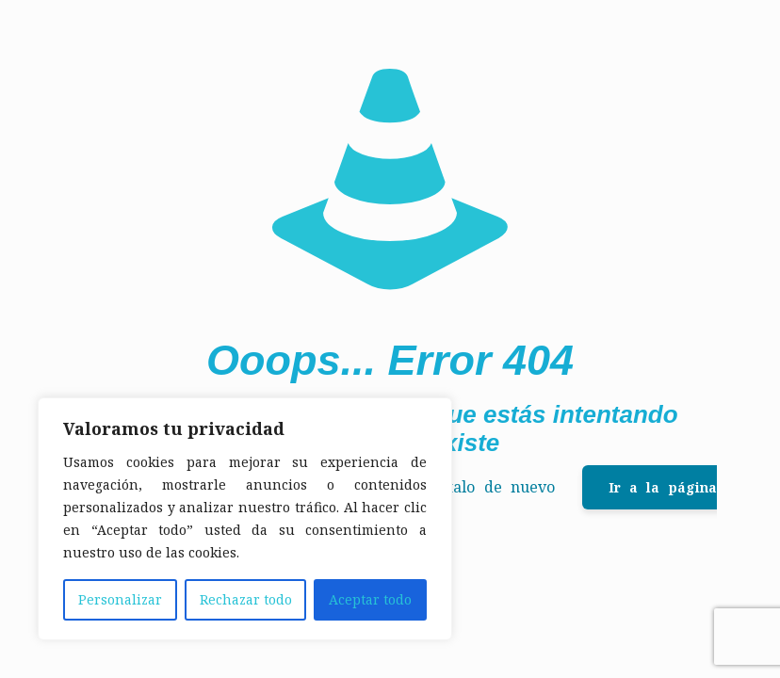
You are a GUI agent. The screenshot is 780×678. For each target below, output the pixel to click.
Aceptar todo (370, 599)
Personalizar (120, 599)
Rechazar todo (246, 599)
